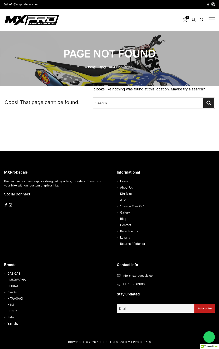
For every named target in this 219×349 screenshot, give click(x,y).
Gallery (125, 212)
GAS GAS (14, 273)
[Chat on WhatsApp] (209, 337)
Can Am (13, 292)
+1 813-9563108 (134, 284)
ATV (123, 200)
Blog (102, 67)
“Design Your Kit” (132, 206)
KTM (11, 304)
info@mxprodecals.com (21, 4)
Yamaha (13, 323)
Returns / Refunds (132, 243)
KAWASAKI (15, 298)
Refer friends (129, 231)
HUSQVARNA (17, 279)
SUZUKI (13, 311)
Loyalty (125, 237)
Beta (11, 317)
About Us (126, 187)
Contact (125, 225)
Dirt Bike (126, 193)
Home (91, 67)
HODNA (13, 286)
